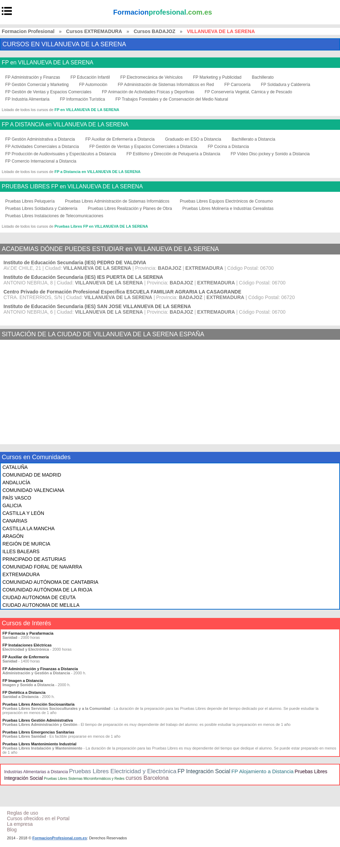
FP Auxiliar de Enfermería (25, 657)
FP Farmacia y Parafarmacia (28, 633)
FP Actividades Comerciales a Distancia (42, 146)
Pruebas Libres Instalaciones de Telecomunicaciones (54, 215)
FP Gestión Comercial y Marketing (37, 84)
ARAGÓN (13, 536)
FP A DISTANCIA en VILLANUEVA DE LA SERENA (65, 124)
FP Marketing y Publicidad (217, 77)
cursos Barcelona (147, 778)
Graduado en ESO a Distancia (193, 139)
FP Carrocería (237, 84)
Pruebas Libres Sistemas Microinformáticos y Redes (84, 779)
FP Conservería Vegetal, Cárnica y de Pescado (248, 91)
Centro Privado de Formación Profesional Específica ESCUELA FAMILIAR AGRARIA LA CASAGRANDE (122, 292)
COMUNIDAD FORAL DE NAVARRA (42, 567)
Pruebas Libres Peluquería (30, 201)
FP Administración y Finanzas (32, 77)
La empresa (20, 824)
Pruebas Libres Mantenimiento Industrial (39, 744)
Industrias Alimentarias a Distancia (36, 771)
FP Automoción (93, 84)
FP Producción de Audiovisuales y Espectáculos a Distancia (60, 153)
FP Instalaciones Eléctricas (27, 645)
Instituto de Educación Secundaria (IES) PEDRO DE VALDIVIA (74, 262)
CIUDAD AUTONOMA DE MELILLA (40, 605)
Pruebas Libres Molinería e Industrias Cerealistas (228, 208)
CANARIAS (14, 521)
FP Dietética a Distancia (24, 692)
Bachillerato (263, 77)
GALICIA (12, 505)
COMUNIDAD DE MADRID (31, 475)
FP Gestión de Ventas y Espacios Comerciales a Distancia (143, 146)
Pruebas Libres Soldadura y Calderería (41, 208)
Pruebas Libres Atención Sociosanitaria (38, 704)
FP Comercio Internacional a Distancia (40, 161)
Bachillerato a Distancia (253, 139)
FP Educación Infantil (90, 77)
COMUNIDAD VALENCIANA (33, 490)
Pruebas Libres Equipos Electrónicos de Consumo (226, 201)
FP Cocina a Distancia (228, 146)
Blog (12, 829)
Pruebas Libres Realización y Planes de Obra (130, 208)
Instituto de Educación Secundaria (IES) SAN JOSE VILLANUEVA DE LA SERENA (97, 306)
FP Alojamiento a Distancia (262, 771)
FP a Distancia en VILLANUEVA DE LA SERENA (98, 172)
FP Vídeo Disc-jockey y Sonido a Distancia (270, 153)
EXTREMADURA (21, 574)
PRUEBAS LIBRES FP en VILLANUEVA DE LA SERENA (72, 186)
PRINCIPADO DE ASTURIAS (34, 559)
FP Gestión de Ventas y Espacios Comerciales (48, 91)
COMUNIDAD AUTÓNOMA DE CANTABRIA (50, 582)
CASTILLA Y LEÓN (23, 513)
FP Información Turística (82, 99)
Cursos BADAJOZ (154, 31)
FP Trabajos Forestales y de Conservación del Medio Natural (171, 99)
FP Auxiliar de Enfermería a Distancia (120, 139)
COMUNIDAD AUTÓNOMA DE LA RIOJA (47, 590)
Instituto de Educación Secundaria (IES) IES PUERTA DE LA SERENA (83, 277)
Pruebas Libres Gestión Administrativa (37, 720)
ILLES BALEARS (21, 551)
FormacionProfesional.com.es (59, 838)
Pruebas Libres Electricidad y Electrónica (122, 771)
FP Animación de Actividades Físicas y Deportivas (148, 91)
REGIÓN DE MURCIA (26, 544)
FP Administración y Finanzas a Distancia (40, 669)
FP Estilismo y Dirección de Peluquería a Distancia (173, 153)
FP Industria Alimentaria (27, 99)
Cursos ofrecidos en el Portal (38, 818)
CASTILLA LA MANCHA (28, 528)
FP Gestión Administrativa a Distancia (40, 139)
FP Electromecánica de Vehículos (151, 77)
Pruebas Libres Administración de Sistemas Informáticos (117, 201)
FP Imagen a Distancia (22, 681)
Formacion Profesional (28, 31)
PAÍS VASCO (16, 498)
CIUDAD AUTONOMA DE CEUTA (38, 597)
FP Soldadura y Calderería (285, 84)
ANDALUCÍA (16, 482)
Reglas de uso (22, 813)
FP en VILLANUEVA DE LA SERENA (48, 62)
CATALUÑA (15, 467)
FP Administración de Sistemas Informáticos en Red (166, 84)
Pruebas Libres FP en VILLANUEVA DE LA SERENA (101, 226)
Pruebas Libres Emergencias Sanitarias (38, 732)
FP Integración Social (204, 771)
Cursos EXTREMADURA (94, 31)
